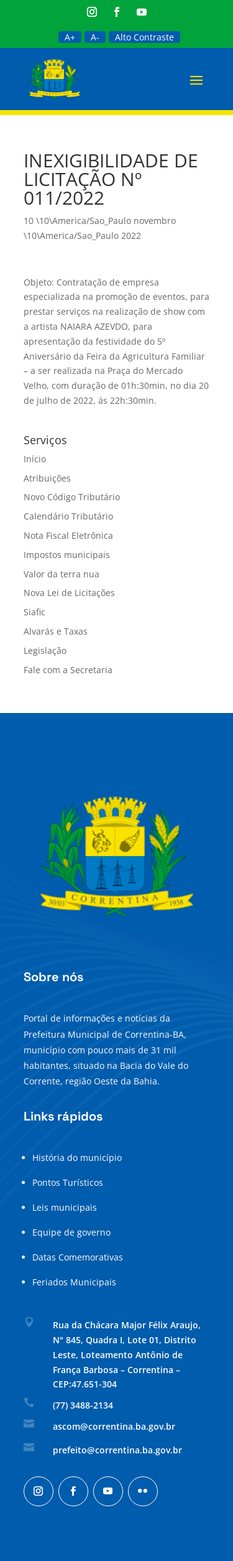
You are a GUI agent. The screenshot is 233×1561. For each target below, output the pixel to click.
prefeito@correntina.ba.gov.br (117, 1450)
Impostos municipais (67, 555)
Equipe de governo (71, 1232)
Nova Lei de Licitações (69, 593)
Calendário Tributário (68, 516)
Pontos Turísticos (67, 1182)
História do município (77, 1157)
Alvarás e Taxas (56, 631)
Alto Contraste (144, 37)
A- (95, 37)
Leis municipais (64, 1207)
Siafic (34, 612)
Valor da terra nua (61, 574)
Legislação (45, 650)
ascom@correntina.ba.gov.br (114, 1426)
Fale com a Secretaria (68, 670)
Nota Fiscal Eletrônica (68, 535)
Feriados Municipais (74, 1282)
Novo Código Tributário (72, 497)
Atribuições (47, 478)
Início (35, 459)
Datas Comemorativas (77, 1257)
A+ (70, 37)
